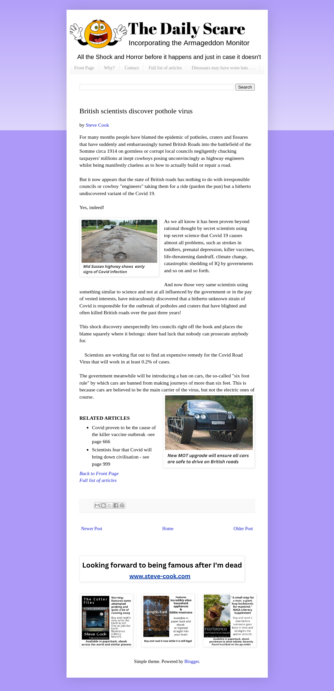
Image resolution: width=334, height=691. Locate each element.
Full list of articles (165, 67)
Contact (132, 67)
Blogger (191, 661)
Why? (109, 67)
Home (168, 528)
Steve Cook (96, 125)
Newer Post (91, 528)
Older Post (243, 528)
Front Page (84, 67)
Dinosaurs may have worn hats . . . (223, 67)
